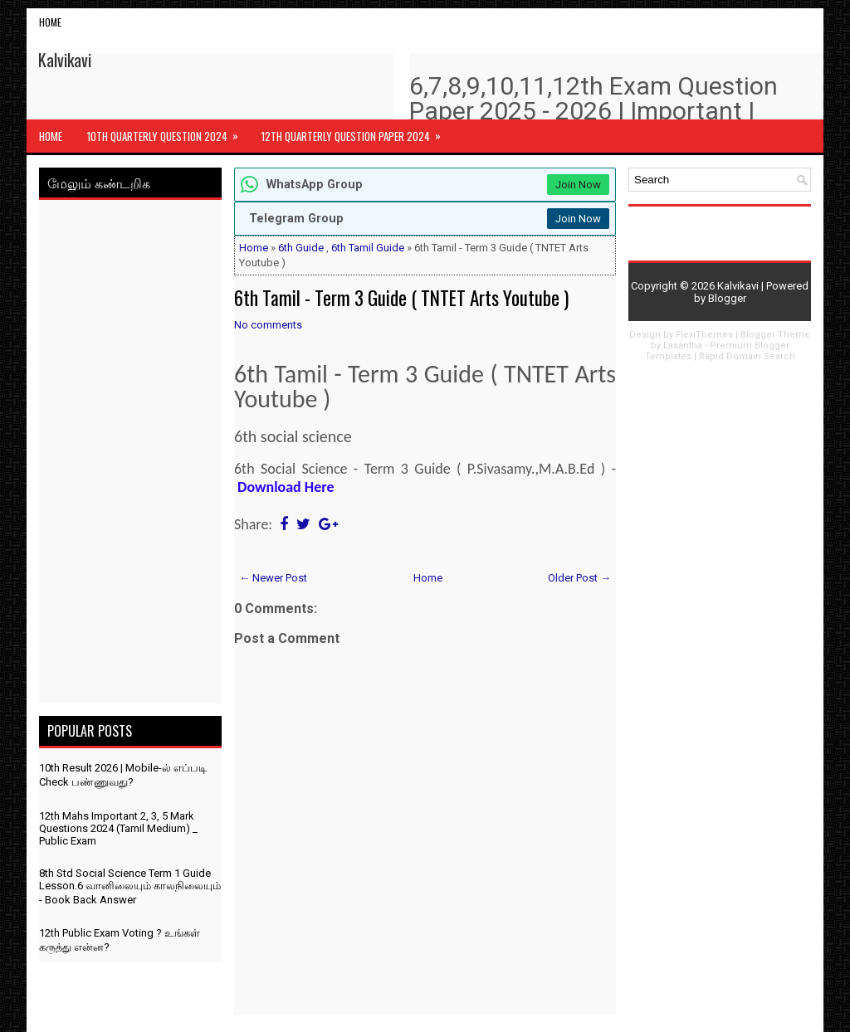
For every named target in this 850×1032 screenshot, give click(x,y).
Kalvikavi (64, 59)
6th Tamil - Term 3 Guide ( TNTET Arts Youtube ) (401, 298)
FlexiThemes (704, 334)
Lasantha (682, 345)
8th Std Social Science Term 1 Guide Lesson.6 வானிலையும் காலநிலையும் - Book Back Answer (130, 886)
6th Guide (301, 247)
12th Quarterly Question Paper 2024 (356, 131)
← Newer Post (273, 578)
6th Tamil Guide (367, 247)
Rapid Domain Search (747, 356)
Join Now (578, 184)
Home (50, 22)
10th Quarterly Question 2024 (168, 131)
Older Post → (579, 578)
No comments (268, 325)
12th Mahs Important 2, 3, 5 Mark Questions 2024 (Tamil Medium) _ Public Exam (118, 828)
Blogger (727, 298)
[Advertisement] (130, 454)
